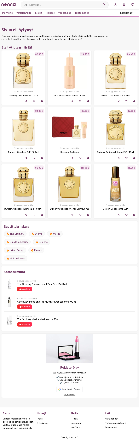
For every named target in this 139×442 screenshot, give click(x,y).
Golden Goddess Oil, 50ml (115, 208)
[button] (69, 389)
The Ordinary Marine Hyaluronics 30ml (38, 319)
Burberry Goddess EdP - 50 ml (115, 95)
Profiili (40, 418)
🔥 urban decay (15, 250)
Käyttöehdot (69, 394)
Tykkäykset (42, 422)
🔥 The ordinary (15, 233)
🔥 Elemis (36, 250)
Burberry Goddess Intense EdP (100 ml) (69, 208)
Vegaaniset (64, 12)
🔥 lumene (41, 242)
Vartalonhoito (23, 12)
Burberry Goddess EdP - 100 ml (23, 152)
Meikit (38, 12)
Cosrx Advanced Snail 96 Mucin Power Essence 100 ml (46, 301)
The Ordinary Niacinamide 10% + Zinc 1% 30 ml (42, 284)
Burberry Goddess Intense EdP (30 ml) (116, 152)
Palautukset (111, 427)
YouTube (75, 427)
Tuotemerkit (82, 12)
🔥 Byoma (36, 233)
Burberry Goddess (69, 152)
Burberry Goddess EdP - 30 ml (23, 95)
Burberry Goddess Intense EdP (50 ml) (23, 208)
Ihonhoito (7, 12)
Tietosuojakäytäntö (115, 422)
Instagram (76, 422)
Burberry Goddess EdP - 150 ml (69, 95)
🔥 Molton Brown (15, 258)
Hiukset (50, 12)
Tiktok (74, 418)
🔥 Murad (55, 233)
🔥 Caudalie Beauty (17, 242)
